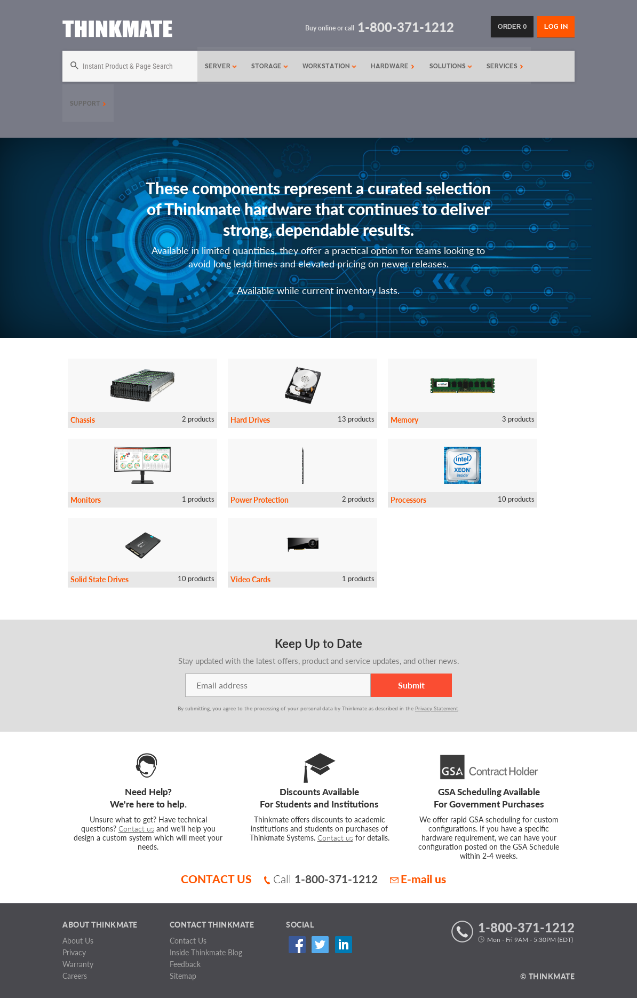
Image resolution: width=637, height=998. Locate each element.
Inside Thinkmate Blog (206, 952)
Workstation (327, 66)
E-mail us (418, 878)
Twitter (316, 944)
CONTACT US (216, 878)
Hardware (390, 66)
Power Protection (259, 499)
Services (502, 66)
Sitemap (183, 975)
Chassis (82, 419)
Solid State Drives (99, 579)
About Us (77, 940)
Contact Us (188, 940)
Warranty (77, 964)
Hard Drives (250, 419)
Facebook (295, 944)
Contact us (136, 828)
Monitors (85, 499)
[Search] (128, 66)
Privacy (74, 952)
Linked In (338, 944)
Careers (74, 975)
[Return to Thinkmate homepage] (117, 30)
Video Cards (250, 579)
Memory (404, 419)
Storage (267, 66)
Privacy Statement (436, 708)
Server (218, 66)
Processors (408, 499)
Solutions (448, 66)
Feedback (185, 964)
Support (88, 103)
